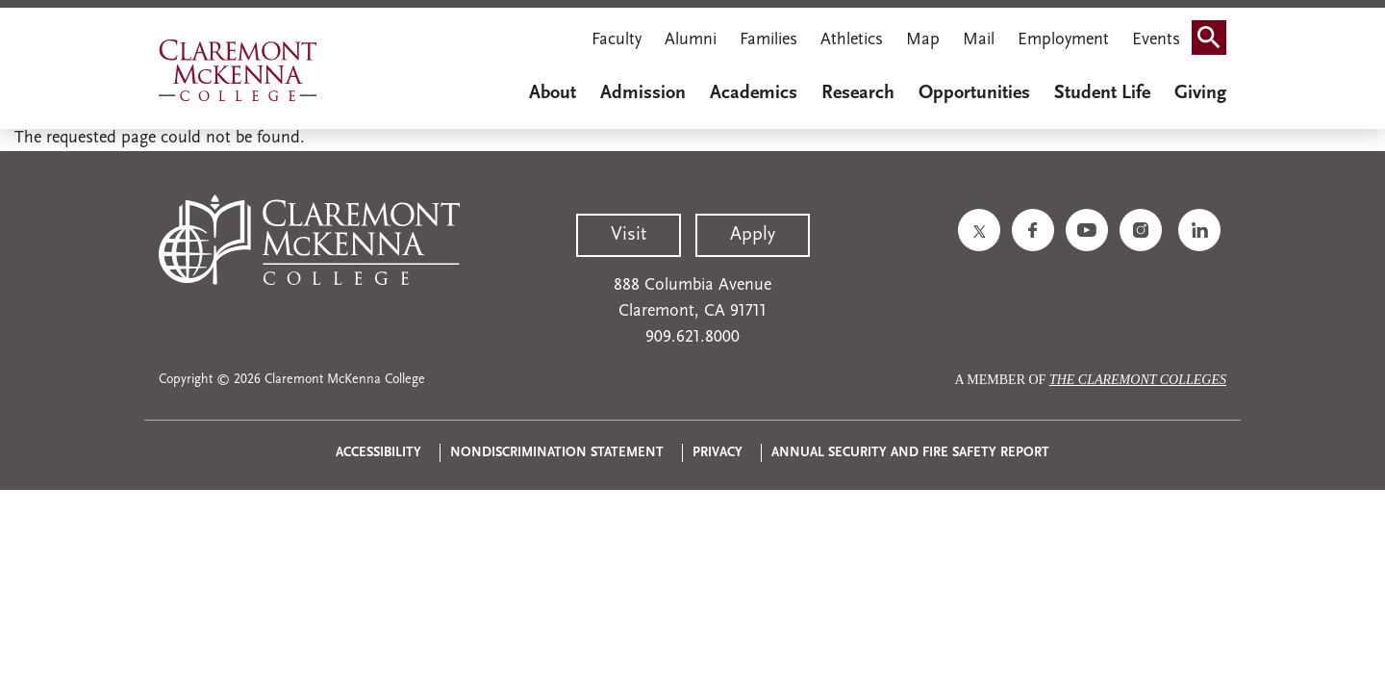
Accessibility (378, 453)
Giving (1200, 93)
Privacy (717, 453)
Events (1156, 40)
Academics (753, 93)
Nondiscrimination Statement (557, 453)
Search (1214, 42)
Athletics (851, 40)
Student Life (1102, 93)
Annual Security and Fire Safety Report (910, 453)
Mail (979, 40)
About (552, 93)
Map (923, 40)
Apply (752, 234)
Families (768, 40)
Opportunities (974, 93)
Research (857, 93)
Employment (1063, 40)
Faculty (617, 40)
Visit (628, 234)
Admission (643, 93)
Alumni (691, 40)
